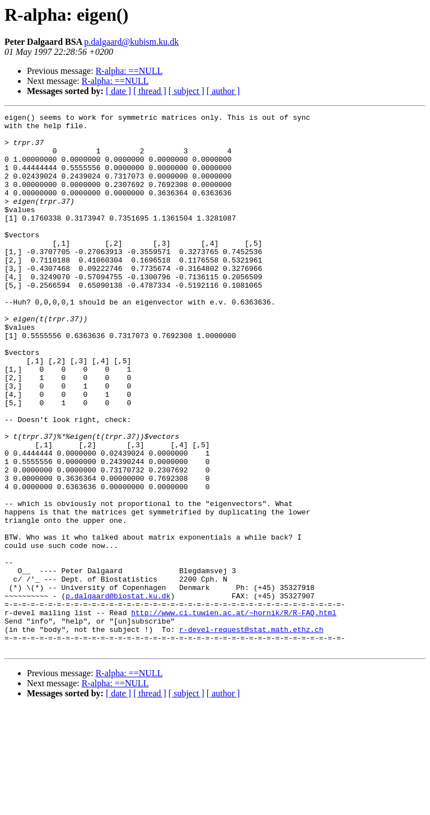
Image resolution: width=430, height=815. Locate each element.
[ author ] (223, 91)
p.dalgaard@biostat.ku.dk (118, 693)
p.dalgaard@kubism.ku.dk (131, 41)
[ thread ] (149, 91)
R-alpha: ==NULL (129, 71)
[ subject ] (186, 91)
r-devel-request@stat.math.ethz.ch (251, 733)
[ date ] (118, 91)
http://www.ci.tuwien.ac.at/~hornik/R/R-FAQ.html (233, 713)
